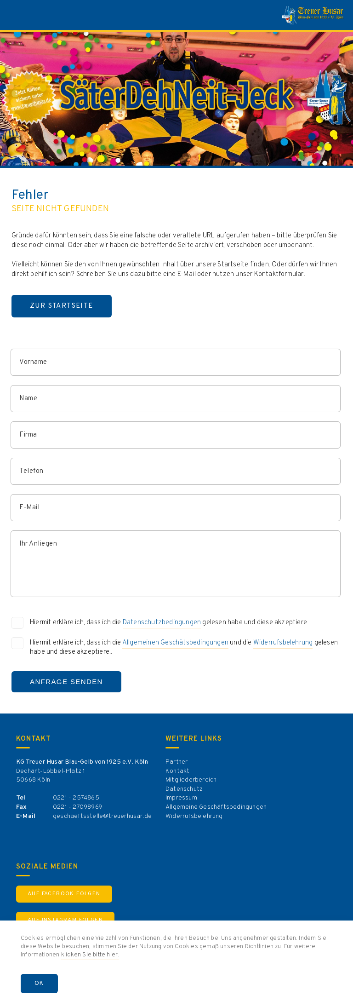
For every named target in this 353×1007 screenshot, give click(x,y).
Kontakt (177, 771)
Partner (176, 762)
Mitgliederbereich (190, 780)
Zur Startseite (61, 306)
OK (39, 983)
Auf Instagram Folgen (65, 920)
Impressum (181, 798)
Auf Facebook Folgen (64, 894)
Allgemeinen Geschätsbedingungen (175, 643)
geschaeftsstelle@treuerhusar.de (102, 816)
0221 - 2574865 (76, 798)
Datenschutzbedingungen (162, 622)
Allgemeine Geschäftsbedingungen (216, 807)
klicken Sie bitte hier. (90, 955)
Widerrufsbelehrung (283, 643)
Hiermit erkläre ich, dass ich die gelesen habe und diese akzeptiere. (169, 623)
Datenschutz (184, 789)
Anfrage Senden (66, 681)
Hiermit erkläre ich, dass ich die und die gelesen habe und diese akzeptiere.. (184, 647)
